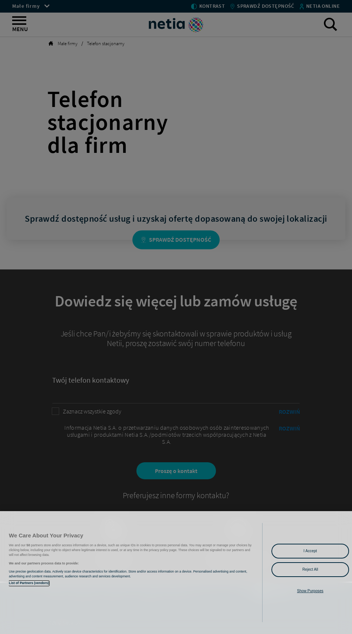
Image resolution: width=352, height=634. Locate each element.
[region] (176, 572)
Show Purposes (310, 591)
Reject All (310, 569)
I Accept (310, 551)
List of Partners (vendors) (29, 583)
